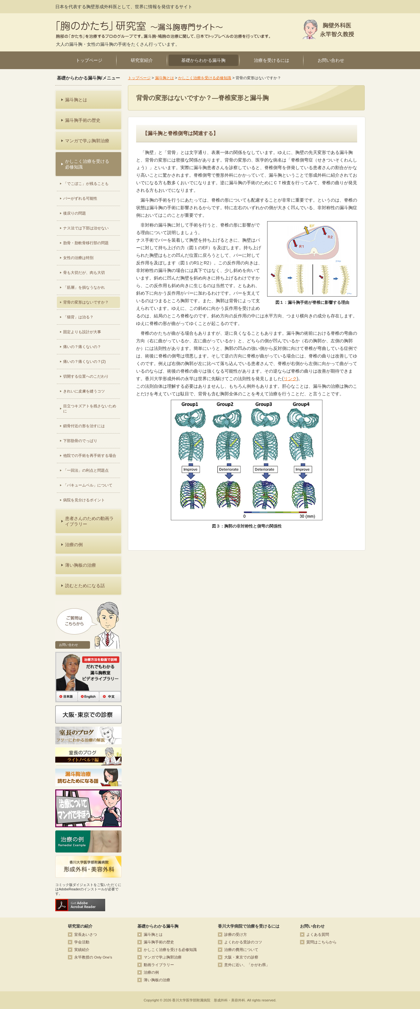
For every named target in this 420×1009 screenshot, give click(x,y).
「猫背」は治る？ (78, 317)
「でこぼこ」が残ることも (86, 183)
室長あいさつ (85, 934)
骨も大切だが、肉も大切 (84, 272)
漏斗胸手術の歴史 (159, 942)
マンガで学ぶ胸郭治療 (163, 957)
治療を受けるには (271, 60)
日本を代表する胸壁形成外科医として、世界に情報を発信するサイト (123, 6)
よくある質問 (317, 934)
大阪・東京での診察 (241, 957)
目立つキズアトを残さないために (89, 408)
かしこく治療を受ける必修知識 (204, 78)
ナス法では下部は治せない (86, 228)
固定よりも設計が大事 (82, 332)
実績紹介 (81, 950)
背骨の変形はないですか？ (86, 302)
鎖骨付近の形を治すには (84, 426)
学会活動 (81, 942)
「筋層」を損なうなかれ (84, 287)
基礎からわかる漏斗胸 (203, 60)
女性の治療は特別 (78, 258)
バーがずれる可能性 (80, 198)
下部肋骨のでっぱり (80, 441)
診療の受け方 (235, 934)
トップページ (89, 60)
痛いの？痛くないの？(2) (84, 361)
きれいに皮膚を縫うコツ (84, 391)
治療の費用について (241, 950)
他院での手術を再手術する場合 (89, 455)
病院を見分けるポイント (84, 500)
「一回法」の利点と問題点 (86, 470)
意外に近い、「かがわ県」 (247, 965)
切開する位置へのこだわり (86, 376)
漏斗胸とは (164, 78)
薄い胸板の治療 (157, 980)
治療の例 (151, 972)
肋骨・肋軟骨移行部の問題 (86, 243)
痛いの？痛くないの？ (82, 347)
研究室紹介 (142, 60)
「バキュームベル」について (87, 485)
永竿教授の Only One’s (93, 957)
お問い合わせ (331, 60)
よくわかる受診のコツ (243, 942)
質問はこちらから (321, 942)
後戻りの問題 (74, 213)
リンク (290, 378)
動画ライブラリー (159, 965)
